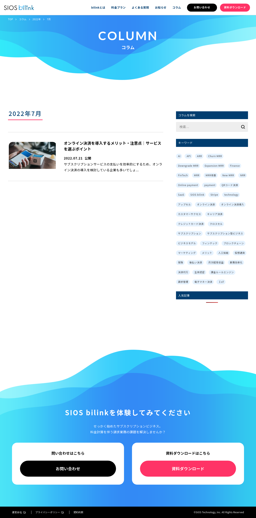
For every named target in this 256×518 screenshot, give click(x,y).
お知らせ (160, 7)
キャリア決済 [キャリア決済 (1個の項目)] (215, 214)
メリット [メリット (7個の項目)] (207, 252)
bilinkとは (98, 7)
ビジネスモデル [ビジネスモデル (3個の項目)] (187, 243)
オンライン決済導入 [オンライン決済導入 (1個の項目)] (232, 204)
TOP (10, 19)
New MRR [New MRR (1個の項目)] (228, 175)
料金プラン (118, 7)
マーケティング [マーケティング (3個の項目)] (187, 252)
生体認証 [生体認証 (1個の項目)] (199, 272)
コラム (176, 7)
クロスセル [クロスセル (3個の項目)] (216, 223)
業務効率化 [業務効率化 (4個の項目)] (236, 262)
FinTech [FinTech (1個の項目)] (183, 175)
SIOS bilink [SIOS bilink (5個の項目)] (197, 194)
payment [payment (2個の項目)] (209, 185)
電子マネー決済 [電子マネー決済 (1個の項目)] (203, 281)
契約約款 (78, 512)
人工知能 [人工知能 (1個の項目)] (223, 252)
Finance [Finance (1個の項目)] (235, 165)
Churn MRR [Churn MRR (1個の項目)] (215, 156)
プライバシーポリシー (49, 512)
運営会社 (19, 512)
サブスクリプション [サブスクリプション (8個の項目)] (189, 233)
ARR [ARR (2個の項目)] (199, 156)
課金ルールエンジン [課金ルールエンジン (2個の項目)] (222, 272)
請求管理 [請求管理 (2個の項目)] (183, 281)
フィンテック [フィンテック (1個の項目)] (210, 243)
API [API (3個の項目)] (189, 156)
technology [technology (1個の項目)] (231, 194)
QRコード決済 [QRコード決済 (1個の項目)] (230, 185)
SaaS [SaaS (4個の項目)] (181, 194)
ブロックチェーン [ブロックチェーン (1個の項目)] (234, 243)
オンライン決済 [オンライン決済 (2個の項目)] (206, 204)
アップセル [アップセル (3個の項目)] (184, 204)
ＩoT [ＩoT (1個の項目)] (221, 281)
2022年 (37, 19)
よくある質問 (140, 7)
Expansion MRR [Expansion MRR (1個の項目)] (214, 165)
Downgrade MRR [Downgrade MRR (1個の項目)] (188, 165)
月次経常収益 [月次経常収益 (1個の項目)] (216, 262)
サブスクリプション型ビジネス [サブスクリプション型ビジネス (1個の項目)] (225, 233)
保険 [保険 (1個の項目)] (180, 262)
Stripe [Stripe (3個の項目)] (214, 194)
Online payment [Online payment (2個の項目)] (188, 185)
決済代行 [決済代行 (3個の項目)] (183, 272)
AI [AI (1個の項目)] (179, 156)
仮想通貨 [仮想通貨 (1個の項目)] (240, 252)
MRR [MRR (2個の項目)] (196, 175)
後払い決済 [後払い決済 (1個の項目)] (195, 262)
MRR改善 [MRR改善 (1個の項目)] (211, 175)
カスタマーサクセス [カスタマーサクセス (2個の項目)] (189, 214)
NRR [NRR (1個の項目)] (242, 175)
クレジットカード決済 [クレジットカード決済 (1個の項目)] (191, 223)
